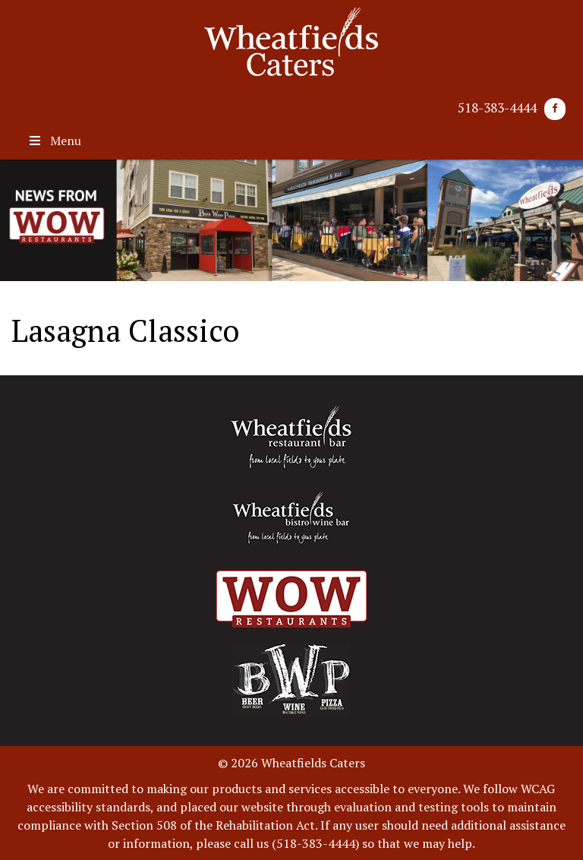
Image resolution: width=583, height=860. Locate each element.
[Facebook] (555, 109)
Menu (53, 140)
